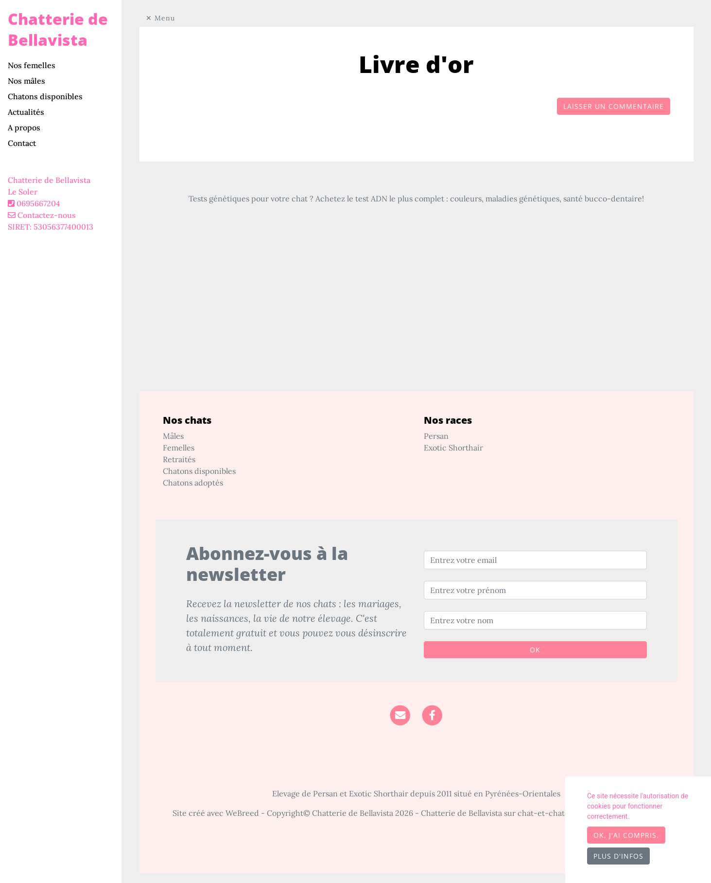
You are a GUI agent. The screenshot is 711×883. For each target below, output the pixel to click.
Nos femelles (31, 65)
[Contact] (400, 714)
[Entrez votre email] (535, 560)
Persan (436, 436)
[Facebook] (432, 714)
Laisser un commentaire (613, 106)
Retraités (179, 459)
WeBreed (242, 813)
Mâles (173, 436)
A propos (24, 127)
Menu (165, 18)
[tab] (64, 65)
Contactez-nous (42, 215)
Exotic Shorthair (453, 447)
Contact (22, 143)
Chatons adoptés (193, 482)
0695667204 (38, 203)
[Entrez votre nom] (535, 620)
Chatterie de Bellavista (58, 29)
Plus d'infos (618, 856)
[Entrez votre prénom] (535, 590)
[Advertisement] (416, 323)
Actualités (26, 112)
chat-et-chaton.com (555, 813)
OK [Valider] (535, 649)
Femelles (178, 447)
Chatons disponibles (45, 96)
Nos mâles (26, 81)
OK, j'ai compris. (626, 835)
